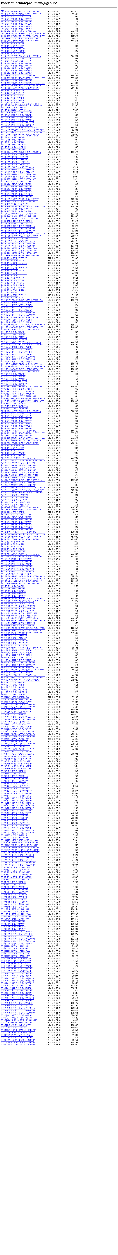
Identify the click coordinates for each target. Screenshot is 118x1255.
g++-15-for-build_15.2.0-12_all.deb (16, 69)
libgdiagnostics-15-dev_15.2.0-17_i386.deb (19, 1013)
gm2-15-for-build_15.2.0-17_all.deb (16, 618)
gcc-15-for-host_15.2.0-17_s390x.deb (16, 234)
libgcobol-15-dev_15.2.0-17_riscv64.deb (17, 997)
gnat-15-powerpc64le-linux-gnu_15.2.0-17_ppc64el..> (23, 692)
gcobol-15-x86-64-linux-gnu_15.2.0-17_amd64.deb (21, 480)
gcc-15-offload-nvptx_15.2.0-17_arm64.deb (18, 258)
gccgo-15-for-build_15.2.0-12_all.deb (16, 361)
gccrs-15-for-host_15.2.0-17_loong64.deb (18, 426)
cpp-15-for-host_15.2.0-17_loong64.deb (17, 28)
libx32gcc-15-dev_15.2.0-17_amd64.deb (16, 1217)
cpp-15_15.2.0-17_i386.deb (12, 54)
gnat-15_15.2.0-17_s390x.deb (13, 715)
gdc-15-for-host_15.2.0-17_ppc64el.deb (17, 509)
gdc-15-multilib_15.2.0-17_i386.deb (16, 523)
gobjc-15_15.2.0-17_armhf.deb (13, 821)
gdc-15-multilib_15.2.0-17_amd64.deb (16, 521)
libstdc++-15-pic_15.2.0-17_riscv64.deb (17, 1197)
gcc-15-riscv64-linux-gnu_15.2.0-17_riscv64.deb (21, 281)
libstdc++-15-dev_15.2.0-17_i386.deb (16, 1171)
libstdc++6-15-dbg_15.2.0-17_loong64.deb (18, 1209)
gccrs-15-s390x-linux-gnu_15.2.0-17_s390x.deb (20, 442)
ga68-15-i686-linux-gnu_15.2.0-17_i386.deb (19, 151)
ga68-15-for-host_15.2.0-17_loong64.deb (17, 143)
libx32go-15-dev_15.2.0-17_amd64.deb (16, 1225)
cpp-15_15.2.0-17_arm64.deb (12, 50)
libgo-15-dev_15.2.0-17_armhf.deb (15, 1092)
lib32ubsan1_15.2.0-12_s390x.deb (14, 886)
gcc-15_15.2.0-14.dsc (9, 317)
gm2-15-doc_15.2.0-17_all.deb (13, 614)
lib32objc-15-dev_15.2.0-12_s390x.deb (16, 870)
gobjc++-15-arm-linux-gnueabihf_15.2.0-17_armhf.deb (23, 719)
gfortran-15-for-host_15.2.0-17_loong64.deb (19, 565)
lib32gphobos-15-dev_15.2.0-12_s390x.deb (18, 860)
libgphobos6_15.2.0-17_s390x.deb (14, 1146)
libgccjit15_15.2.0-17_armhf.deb (14, 979)
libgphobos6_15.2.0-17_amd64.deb (14, 1132)
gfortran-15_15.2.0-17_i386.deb (14, 597)
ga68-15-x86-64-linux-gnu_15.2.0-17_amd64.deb (20, 161)
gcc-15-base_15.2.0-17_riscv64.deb (15, 196)
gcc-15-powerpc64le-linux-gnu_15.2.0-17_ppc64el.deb (23, 279)
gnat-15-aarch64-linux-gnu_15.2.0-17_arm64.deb (20, 664)
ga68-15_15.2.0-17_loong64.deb (13, 172)
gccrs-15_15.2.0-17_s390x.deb (13, 460)
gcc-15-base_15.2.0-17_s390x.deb (14, 198)
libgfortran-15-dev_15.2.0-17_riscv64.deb (18, 1035)
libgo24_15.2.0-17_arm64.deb (13, 1104)
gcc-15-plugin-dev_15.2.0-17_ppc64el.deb (18, 272)
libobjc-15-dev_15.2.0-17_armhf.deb (16, 1153)
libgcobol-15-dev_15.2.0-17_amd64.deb (16, 991)
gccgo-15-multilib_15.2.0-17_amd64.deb (17, 383)
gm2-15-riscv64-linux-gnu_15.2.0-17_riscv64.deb (21, 642)
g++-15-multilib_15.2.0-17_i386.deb (16, 97)
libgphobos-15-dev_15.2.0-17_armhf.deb (17, 1120)
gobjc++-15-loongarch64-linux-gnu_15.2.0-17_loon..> (23, 743)
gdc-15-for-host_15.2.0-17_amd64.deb (16, 499)
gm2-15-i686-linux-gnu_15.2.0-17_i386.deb (18, 636)
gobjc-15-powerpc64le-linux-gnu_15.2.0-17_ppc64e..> (23, 809)
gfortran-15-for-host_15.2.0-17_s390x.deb (18, 571)
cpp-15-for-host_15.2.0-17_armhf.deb (16, 24)
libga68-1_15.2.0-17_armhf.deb (13, 926)
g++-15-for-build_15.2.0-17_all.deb (16, 71)
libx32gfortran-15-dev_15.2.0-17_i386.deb (18, 1223)
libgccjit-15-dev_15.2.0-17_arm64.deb (16, 957)
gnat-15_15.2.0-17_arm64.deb (13, 702)
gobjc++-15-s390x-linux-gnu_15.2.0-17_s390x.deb (21, 755)
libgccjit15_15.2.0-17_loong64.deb (15, 983)
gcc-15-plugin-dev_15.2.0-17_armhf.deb (17, 266)
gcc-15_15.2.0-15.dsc (9, 321)
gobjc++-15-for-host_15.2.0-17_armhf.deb (18, 729)
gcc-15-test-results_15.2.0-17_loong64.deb (19, 297)
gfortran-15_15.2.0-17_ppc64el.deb (15, 601)
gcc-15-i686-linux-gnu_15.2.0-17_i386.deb (18, 240)
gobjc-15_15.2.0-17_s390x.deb (13, 832)
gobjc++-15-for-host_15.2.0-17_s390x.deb (18, 739)
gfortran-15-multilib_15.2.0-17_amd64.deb (18, 579)
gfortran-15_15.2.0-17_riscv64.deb (15, 603)
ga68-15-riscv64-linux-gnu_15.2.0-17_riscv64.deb (21, 157)
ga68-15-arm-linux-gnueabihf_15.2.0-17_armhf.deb (21, 125)
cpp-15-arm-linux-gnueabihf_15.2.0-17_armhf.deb (21, 14)
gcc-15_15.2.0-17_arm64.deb (12, 333)
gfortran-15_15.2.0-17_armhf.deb (14, 595)
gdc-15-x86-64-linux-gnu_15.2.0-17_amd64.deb (20, 531)
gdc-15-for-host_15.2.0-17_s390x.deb (16, 513)
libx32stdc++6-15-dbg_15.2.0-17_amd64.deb (18, 1249)
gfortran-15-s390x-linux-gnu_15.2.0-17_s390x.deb (21, 587)
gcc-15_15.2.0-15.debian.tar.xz (14, 319)
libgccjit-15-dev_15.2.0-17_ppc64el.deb (17, 965)
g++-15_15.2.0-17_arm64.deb (12, 109)
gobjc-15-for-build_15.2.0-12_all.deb (16, 779)
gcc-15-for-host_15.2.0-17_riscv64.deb (17, 232)
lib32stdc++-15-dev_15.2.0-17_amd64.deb (17, 878)
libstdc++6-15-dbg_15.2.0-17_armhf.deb (17, 1205)
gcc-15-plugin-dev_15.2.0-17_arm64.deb (17, 264)
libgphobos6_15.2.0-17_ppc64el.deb (15, 1142)
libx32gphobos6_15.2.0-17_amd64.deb (16, 1237)
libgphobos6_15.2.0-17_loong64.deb (15, 1140)
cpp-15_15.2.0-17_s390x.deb (12, 63)
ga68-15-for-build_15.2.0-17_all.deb (16, 133)
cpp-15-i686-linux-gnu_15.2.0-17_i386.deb (18, 36)
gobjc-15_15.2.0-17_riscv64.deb (14, 830)
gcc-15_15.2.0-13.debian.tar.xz (14, 311)
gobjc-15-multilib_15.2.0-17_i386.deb (16, 807)
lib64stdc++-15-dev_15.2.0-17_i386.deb (17, 902)
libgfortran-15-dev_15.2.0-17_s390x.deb (17, 1037)
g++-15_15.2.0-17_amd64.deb (12, 107)
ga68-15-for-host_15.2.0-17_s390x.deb (16, 149)
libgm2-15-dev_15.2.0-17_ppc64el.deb (16, 1050)
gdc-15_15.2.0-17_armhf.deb (12, 537)
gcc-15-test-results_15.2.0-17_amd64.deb (18, 289)
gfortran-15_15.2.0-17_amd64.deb (14, 591)
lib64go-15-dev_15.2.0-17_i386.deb (15, 892)
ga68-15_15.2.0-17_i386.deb (12, 170)
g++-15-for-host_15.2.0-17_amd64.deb (16, 73)
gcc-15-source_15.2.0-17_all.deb (14, 287)
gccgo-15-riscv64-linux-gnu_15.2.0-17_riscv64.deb (22, 390)
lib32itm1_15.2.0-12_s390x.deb (13, 868)
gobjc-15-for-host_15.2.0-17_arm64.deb (17, 785)
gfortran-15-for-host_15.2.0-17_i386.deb (18, 563)
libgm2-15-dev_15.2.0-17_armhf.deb (15, 1044)
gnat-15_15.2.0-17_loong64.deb (13, 708)
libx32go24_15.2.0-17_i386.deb (13, 1231)
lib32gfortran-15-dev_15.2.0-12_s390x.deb (18, 844)
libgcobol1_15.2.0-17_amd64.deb (14, 999)
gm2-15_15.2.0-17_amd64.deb (12, 648)
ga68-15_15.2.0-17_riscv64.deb (13, 176)
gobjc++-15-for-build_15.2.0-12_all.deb (17, 721)
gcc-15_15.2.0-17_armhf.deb (12, 335)
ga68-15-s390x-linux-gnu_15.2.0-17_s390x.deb (20, 159)
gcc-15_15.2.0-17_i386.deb (12, 337)
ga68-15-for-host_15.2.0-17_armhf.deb (16, 139)
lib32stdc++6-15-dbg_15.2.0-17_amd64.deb (18, 882)
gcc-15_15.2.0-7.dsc (9, 349)
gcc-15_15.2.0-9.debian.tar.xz (13, 351)
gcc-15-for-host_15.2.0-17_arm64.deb (16, 222)
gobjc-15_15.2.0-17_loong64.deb (14, 826)
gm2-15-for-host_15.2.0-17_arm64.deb (16, 622)
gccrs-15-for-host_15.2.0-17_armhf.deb (17, 422)
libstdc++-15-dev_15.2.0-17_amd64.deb (16, 1165)
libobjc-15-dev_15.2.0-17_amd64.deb (16, 1148)
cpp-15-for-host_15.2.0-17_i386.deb (16, 26)
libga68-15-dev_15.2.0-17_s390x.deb (16, 920)
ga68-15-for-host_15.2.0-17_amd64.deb (16, 135)
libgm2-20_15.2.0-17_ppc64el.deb (14, 1066)
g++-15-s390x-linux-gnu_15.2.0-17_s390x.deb (19, 103)
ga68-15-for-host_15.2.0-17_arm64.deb (16, 137)
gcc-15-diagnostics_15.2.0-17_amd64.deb (17, 200)
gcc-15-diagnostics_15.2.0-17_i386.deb (17, 206)
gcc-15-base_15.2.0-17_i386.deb (14, 190)
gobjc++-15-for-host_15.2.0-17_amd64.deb (18, 725)
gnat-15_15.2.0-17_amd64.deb (13, 700)
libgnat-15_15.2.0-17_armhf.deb (14, 1076)
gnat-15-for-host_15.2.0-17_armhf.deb (16, 676)
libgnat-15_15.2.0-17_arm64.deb (14, 1074)
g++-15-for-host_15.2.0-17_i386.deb (16, 79)
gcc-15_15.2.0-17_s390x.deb (12, 345)
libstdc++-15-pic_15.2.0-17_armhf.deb (16, 1189)
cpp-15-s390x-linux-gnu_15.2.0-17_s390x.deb (19, 44)
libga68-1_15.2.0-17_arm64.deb (13, 924)
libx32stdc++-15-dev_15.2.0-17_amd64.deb (18, 1245)
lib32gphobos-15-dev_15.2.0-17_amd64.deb (18, 862)
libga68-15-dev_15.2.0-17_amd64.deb (16, 906)
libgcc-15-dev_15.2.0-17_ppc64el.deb (16, 949)
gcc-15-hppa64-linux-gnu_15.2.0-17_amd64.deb (20, 236)
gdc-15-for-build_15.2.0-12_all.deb (16, 495)
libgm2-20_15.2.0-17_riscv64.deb (14, 1068)
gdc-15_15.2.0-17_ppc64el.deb (13, 543)
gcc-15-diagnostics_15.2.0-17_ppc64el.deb (18, 210)
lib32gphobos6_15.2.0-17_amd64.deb (15, 866)
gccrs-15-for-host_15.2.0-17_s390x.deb (17, 432)
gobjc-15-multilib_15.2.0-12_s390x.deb (17, 803)
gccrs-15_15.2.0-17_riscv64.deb (14, 458)
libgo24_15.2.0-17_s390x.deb (13, 1114)
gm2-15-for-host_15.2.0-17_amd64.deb (16, 620)
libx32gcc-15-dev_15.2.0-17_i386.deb (16, 1219)
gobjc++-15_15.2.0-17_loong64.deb (15, 767)
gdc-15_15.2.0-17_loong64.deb (13, 541)
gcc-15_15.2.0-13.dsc (9, 313)
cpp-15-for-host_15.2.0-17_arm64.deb (16, 22)
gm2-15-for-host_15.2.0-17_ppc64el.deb (17, 630)
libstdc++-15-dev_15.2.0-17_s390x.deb (16, 1179)
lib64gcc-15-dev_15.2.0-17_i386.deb (16, 888)
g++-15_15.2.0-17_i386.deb (12, 113)
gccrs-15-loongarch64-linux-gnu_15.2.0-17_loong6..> (23, 436)
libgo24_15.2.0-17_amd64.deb (13, 1102)
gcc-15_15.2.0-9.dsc (9, 353)
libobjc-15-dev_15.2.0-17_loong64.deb (16, 1157)
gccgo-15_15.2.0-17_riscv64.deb (14, 406)
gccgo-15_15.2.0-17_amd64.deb (13, 396)
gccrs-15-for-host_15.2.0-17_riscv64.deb (18, 430)
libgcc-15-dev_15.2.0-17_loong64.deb (16, 947)
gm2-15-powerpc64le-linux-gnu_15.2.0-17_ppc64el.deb (23, 640)
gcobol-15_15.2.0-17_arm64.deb (13, 484)
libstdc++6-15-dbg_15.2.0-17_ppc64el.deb (18, 1211)
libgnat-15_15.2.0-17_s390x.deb (14, 1086)
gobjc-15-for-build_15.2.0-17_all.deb (16, 781)
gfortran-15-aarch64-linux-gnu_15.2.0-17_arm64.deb (22, 549)
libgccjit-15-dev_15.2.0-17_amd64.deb (16, 955)
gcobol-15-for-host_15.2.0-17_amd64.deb (17, 468)
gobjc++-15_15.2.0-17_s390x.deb (14, 773)
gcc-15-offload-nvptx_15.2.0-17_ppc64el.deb (19, 260)
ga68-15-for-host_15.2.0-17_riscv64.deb (17, 147)
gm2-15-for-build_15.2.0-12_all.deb (16, 616)
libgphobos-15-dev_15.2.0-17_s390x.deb (17, 1130)
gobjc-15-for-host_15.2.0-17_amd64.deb (17, 783)
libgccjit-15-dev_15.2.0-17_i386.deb (16, 961)
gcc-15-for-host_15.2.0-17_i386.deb (16, 226)
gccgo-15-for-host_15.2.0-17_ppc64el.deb (18, 373)
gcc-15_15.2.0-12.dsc (9, 309)
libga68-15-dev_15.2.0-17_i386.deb (15, 912)
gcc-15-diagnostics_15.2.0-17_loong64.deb (18, 208)
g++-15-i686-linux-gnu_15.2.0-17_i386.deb (18, 89)
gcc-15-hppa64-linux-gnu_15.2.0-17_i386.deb (19, 238)
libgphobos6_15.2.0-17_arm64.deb (14, 1134)
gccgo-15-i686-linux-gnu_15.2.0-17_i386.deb (19, 379)
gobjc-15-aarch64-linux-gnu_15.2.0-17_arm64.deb (21, 775)
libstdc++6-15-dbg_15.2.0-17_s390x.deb (17, 1215)
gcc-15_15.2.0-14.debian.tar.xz (14, 315)
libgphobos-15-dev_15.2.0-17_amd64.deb (17, 1116)
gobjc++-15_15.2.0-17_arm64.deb (14, 761)
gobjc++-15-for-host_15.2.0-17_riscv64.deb (19, 737)
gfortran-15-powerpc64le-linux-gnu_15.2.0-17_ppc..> (23, 583)
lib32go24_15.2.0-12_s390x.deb (13, 854)
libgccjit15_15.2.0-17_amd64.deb (14, 975)
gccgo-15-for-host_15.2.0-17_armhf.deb (17, 369)
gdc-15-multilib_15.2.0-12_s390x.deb (16, 519)
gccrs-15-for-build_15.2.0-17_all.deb (16, 416)
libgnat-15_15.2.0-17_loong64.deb (15, 1080)
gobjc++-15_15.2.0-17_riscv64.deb (15, 771)
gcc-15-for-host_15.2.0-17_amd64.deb (16, 220)
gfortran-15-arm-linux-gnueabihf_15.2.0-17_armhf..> (23, 551)
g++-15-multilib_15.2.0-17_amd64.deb (16, 95)
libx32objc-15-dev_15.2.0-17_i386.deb (16, 1243)
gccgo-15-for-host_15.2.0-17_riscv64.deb (18, 375)
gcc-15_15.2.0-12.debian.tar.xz (14, 307)
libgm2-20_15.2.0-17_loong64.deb (14, 1064)
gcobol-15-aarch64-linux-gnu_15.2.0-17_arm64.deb (21, 462)
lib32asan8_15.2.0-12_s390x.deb (14, 834)
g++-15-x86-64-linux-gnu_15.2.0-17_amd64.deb (20, 105)
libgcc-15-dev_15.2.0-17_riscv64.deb (16, 951)
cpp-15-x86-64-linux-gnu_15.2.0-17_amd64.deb (20, 46)
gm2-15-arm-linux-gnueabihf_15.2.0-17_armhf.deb (21, 610)
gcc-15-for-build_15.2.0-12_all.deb (16, 216)
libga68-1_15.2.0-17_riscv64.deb (14, 935)
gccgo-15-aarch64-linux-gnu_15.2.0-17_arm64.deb (21, 357)
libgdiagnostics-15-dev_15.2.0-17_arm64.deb (19, 1009)
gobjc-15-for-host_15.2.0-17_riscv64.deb (18, 795)
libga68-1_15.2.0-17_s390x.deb (13, 937)
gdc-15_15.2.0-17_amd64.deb (12, 533)
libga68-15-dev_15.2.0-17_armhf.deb (16, 910)
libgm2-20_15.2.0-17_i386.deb (13, 1062)
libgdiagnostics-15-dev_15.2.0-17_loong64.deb (20, 1015)
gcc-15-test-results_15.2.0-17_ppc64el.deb (19, 299)
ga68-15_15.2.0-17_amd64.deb (13, 163)
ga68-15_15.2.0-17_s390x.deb (13, 178)
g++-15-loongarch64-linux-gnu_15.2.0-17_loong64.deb (23, 91)
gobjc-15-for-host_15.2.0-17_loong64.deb (18, 791)
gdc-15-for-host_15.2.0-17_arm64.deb (16, 501)
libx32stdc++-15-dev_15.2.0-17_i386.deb (17, 1247)
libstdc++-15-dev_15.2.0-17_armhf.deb (16, 1169)
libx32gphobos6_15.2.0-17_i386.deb (15, 1239)
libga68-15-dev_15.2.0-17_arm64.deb (16, 908)
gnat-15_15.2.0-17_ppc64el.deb (13, 710)
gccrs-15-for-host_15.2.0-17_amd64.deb (17, 418)
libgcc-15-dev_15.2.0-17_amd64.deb (15, 939)
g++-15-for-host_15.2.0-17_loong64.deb (17, 81)
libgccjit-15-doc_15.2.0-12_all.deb (16, 971)
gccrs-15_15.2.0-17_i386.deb (13, 452)
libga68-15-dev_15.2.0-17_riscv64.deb (16, 918)
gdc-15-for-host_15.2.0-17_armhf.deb (16, 503)
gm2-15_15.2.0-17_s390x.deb (12, 662)
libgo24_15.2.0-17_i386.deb (12, 1108)
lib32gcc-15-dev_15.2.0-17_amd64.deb (16, 840)
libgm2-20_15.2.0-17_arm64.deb (13, 1058)
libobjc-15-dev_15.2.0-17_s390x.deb (16, 1163)
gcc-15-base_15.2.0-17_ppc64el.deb (15, 194)
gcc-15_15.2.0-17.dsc (9, 329)
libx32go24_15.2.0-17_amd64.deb (14, 1229)
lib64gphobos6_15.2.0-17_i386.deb (15, 898)
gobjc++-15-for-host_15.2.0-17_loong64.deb (19, 733)
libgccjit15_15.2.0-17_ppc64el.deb (15, 985)
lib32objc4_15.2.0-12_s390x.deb (14, 874)
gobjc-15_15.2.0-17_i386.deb (13, 824)
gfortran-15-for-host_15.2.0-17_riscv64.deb (19, 569)
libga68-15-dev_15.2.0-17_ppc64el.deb (16, 916)
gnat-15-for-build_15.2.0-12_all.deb (16, 668)
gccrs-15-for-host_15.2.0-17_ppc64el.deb (18, 428)
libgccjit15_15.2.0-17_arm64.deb (14, 977)
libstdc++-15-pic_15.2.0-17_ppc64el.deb (17, 1195)
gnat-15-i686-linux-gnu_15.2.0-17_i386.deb (19, 688)
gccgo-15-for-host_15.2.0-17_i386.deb (16, 371)
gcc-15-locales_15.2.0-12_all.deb (15, 242)
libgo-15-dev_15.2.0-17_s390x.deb (15, 1100)
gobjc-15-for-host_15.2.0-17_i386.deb (16, 789)
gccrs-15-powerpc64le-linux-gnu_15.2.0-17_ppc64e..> (23, 438)
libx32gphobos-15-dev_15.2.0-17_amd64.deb (18, 1233)
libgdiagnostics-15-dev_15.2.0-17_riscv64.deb (20, 1019)
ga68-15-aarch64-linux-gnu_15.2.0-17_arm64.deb (20, 123)
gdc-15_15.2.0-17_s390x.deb (12, 547)
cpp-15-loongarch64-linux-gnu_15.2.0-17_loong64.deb (23, 38)
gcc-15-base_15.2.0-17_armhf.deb (14, 188)
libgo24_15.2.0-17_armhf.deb (13, 1106)
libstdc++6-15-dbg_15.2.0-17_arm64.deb (17, 1203)
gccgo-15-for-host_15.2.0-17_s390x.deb (17, 377)
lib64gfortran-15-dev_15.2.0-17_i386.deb (18, 890)
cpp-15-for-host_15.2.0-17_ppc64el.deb (17, 30)
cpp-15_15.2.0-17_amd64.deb (12, 48)
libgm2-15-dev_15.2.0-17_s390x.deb (15, 1054)
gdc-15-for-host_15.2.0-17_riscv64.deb (17, 511)
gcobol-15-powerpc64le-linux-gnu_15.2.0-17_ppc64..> (23, 476)
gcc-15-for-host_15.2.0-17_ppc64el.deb (17, 230)
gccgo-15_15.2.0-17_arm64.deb (13, 398)
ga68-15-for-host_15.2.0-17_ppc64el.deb (17, 145)
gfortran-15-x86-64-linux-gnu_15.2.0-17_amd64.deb (22, 589)
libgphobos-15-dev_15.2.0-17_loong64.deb (18, 1124)
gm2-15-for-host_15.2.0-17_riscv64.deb (17, 632)
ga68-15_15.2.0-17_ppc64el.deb (13, 174)
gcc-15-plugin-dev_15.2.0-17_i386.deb (16, 268)
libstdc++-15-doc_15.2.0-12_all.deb (16, 1181)
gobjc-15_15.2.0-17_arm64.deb (13, 819)
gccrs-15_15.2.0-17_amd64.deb (13, 446)
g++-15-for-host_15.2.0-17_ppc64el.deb (17, 83)
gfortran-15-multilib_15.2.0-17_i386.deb (18, 581)
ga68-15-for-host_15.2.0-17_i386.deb (16, 141)
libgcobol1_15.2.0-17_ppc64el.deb (15, 1003)
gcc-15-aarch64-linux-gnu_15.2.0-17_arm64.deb (20, 180)
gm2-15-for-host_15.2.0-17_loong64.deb (17, 628)
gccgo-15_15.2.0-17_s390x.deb (13, 408)
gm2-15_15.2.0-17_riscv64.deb (13, 660)
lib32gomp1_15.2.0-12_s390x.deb (14, 858)
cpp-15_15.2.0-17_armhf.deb (12, 52)
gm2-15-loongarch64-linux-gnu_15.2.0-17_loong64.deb (23, 638)
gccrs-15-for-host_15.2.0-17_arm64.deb (17, 420)
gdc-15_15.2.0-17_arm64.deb (12, 535)
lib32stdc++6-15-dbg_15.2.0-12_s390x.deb (18, 880)
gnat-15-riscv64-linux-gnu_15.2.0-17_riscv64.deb (21, 694)
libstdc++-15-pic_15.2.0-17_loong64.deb (17, 1193)
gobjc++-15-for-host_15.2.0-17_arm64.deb (18, 727)
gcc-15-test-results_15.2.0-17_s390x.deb (18, 303)
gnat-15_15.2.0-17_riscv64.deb (13, 712)
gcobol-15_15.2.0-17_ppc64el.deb (14, 486)
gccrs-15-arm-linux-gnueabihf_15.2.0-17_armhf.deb (22, 412)
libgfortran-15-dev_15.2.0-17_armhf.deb (17, 1027)
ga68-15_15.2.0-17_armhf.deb (13, 168)
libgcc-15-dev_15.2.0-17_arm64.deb (15, 941)
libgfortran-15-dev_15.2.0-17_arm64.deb (17, 1025)
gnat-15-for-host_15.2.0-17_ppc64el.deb (17, 682)
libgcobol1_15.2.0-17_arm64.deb (14, 1001)
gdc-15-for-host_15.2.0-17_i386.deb (16, 505)
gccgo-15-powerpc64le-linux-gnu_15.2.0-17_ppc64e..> (23, 388)
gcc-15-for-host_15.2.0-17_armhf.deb (16, 224)
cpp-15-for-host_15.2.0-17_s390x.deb (16, 34)
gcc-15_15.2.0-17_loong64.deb (13, 339)
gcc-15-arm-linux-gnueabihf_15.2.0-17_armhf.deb (21, 182)
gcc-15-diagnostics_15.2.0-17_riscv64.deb (18, 212)
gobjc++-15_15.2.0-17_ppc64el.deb (15, 769)
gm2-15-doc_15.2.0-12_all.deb (13, 612)
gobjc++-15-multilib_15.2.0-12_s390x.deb (18, 745)
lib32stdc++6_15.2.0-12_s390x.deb (15, 884)
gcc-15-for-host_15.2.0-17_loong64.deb (17, 228)
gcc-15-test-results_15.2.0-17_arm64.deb (18, 291)
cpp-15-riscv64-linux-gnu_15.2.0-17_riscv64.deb (21, 42)
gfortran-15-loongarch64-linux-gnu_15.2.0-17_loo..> (23, 575)
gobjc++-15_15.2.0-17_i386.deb (13, 765)
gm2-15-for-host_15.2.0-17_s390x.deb (16, 634)
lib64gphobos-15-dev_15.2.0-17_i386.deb (17, 896)
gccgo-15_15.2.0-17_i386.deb (13, 402)
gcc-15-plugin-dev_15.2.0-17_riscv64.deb (18, 274)
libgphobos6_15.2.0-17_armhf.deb (14, 1136)
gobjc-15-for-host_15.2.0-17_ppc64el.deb (18, 793)
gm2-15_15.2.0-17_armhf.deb (12, 652)
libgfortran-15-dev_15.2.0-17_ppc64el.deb (18, 1033)
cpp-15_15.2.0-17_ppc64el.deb (13, 59)
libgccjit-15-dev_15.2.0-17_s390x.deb (16, 969)
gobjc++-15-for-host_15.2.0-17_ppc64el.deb (19, 735)
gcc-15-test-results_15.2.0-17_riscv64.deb (19, 301)
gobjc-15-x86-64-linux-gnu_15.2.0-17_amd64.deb (20, 815)
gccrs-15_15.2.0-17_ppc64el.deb (14, 456)
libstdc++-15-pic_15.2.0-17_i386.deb (16, 1191)
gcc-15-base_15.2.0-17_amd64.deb (14, 184)
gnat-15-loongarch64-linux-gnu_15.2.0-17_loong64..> (23, 690)
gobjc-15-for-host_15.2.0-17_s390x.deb (17, 797)
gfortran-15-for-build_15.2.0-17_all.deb (18, 555)
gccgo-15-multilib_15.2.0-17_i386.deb (16, 386)
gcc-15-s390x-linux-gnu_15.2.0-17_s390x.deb (19, 283)
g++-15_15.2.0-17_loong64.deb (13, 115)
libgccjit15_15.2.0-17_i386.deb (14, 981)
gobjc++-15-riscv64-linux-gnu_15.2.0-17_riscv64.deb (23, 753)
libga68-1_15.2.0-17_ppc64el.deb (14, 932)
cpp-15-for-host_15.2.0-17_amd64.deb (16, 20)
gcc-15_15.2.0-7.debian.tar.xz (13, 347)
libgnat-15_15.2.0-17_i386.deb (13, 1078)
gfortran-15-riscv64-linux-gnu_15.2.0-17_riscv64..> (23, 585)
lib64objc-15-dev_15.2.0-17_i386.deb (16, 900)
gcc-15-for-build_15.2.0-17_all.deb (16, 218)
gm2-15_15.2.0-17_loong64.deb (13, 656)
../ (2, 10)
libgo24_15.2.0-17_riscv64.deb (13, 1112)
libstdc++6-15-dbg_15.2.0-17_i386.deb (16, 1207)
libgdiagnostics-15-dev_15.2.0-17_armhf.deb (19, 1011)
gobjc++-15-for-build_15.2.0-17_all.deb (17, 723)
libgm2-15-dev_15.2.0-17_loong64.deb (16, 1048)
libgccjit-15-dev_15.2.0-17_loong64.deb (17, 963)
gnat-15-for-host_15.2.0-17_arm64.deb (16, 674)
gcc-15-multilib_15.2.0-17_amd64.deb (16, 250)
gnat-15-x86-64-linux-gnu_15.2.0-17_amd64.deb (20, 698)
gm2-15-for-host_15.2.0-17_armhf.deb (16, 624)
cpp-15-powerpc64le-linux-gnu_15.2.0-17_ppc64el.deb (23, 40)
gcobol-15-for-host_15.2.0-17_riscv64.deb (18, 474)
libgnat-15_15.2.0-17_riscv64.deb (15, 1084)
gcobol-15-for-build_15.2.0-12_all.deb (17, 464)
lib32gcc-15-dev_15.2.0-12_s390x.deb (16, 838)
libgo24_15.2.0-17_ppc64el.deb (13, 1110)
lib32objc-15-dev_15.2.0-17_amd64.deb (16, 872)
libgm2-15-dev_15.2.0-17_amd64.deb (15, 1039)
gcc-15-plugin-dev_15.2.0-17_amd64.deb (17, 262)
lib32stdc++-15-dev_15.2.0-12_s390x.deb (17, 876)
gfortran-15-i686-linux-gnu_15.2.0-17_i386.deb (20, 573)
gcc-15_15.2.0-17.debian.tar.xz (14, 327)
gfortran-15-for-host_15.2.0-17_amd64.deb (18, 557)
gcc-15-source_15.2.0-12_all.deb (14, 285)
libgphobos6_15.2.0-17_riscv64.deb (15, 1144)
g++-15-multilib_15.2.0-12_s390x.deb (16, 93)
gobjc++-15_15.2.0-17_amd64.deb (14, 759)
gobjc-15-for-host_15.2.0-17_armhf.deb (17, 787)
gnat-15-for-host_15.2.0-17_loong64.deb (17, 680)
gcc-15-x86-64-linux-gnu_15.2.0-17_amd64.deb (20, 305)
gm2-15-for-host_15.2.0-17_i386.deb (16, 626)
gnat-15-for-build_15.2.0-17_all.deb (16, 670)
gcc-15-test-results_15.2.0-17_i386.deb (17, 295)
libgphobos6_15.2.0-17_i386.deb (14, 1138)
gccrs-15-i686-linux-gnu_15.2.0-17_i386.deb (19, 434)
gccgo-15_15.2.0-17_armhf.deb (13, 400)
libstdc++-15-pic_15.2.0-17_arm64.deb (16, 1187)
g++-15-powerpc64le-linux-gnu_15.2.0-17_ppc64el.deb (23, 99)
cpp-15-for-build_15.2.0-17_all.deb (16, 18)
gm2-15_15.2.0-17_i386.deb (12, 654)
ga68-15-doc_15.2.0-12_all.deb (13, 127)
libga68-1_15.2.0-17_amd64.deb (13, 922)
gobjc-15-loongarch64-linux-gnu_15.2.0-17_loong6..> (23, 801)
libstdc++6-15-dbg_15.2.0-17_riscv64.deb (18, 1213)
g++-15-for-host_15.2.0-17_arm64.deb (16, 75)
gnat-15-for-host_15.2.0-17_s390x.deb (16, 686)
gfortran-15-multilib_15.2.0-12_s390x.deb (18, 577)
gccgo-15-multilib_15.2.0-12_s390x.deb (17, 381)
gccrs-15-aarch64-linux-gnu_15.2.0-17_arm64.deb (21, 410)
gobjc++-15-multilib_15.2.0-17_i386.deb (17, 749)
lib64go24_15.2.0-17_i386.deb (13, 894)
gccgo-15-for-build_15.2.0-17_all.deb (16, 363)
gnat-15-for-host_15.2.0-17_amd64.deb (16, 672)
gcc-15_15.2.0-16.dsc (9, 325)
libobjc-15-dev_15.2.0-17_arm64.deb (16, 1150)
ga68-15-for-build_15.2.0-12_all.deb (16, 131)
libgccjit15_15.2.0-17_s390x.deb (14, 989)
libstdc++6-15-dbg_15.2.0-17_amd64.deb (17, 1201)
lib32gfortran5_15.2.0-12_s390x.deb (16, 848)
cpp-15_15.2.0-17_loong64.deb (13, 57)
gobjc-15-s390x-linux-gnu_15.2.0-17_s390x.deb (20, 813)
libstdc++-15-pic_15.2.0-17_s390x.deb (16, 1199)
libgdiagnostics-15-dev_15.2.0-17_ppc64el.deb (20, 1017)
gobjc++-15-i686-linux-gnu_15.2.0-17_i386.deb (20, 741)
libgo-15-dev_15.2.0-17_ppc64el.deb (16, 1096)
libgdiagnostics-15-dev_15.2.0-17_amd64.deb (19, 1007)
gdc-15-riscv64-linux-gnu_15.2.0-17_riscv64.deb (21, 527)
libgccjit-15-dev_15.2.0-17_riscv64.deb (17, 967)
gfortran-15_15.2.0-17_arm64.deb (14, 593)
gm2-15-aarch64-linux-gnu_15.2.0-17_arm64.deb (20, 608)
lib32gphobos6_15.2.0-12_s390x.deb (15, 864)
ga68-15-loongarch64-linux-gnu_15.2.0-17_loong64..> (23, 153)
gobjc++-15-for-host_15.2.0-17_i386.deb (17, 731)
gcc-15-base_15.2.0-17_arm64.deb (14, 186)
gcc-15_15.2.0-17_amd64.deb (12, 331)
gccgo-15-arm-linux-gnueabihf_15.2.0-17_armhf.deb (22, 359)
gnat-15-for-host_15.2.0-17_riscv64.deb (17, 684)
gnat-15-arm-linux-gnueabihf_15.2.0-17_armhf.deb (21, 666)
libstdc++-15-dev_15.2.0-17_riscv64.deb (17, 1177)
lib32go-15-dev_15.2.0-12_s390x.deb (16, 850)
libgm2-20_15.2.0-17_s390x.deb (13, 1070)
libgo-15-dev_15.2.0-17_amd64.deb (15, 1088)
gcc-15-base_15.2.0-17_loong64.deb (15, 192)
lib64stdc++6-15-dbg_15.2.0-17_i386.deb (17, 904)
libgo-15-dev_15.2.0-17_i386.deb (14, 1094)
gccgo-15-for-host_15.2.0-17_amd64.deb (17, 365)
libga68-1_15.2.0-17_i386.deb (13, 928)
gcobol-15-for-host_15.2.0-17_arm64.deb (17, 470)
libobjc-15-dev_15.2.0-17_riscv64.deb (16, 1161)
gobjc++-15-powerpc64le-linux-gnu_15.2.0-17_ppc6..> (23, 751)
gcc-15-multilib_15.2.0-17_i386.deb (16, 252)
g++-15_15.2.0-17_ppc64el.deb (13, 117)
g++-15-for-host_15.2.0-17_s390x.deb (16, 87)
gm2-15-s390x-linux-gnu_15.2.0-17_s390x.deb (19, 644)
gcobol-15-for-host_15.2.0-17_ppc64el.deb (18, 472)
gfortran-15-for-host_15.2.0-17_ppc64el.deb (19, 567)
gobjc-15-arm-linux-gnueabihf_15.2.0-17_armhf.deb (22, 777)
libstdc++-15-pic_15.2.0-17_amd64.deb (16, 1185)
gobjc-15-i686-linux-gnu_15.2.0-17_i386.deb (19, 799)
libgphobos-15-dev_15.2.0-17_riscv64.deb (18, 1128)
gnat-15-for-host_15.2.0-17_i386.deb (16, 678)
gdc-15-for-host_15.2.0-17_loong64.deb (17, 507)
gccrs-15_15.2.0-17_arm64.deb (13, 448)
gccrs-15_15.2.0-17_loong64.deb (14, 454)
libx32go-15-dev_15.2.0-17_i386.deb (16, 1227)
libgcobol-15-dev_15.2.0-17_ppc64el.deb (17, 995)
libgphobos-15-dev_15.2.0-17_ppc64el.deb (18, 1126)
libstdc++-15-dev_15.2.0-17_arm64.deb (16, 1167)
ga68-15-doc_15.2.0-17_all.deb (13, 129)
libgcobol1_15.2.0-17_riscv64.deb (15, 1005)
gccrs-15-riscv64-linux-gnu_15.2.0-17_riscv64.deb (22, 440)
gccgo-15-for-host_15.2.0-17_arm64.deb (17, 367)
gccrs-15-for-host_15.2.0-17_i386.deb (16, 424)
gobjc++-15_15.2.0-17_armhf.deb (14, 763)
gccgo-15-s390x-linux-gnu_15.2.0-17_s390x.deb (20, 392)
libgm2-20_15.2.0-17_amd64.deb (13, 1056)
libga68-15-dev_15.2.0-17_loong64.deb (16, 914)
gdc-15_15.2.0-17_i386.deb (12, 539)
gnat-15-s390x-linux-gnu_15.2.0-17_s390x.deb (20, 696)
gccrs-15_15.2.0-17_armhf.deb (13, 450)
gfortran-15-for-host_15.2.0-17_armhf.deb (18, 561)
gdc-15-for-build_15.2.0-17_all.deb (16, 497)
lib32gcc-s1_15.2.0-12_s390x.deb (14, 842)
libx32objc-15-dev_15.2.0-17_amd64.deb (17, 1241)
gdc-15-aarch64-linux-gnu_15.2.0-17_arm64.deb (20, 490)
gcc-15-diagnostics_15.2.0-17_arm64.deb (17, 202)
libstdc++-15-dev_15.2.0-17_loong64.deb (17, 1173)
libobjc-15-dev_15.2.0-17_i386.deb (15, 1155)
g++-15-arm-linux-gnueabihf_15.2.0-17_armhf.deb (21, 67)
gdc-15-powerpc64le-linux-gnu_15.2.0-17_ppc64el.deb (23, 525)
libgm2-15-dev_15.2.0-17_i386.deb (15, 1046)
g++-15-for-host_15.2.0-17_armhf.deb (16, 77)
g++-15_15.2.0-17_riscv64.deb (13, 119)
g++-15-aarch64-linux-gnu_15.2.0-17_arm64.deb (20, 65)
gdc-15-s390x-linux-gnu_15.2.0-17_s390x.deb (19, 529)
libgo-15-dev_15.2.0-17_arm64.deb (15, 1090)
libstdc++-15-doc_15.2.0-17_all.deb (16, 1183)
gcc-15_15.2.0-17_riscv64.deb (13, 343)
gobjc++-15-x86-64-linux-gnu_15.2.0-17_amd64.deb (21, 757)
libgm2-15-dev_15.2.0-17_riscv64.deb (16, 1052)
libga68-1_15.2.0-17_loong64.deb (14, 930)
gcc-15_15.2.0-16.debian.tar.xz (14, 323)
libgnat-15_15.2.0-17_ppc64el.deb (15, 1082)
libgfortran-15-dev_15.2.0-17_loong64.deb (18, 1031)
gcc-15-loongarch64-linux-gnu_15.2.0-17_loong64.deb (23, 246)
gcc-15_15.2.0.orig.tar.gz (12, 355)
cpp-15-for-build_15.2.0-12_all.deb (16, 16)
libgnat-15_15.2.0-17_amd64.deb (14, 1072)
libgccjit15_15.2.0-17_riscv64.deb (15, 987)
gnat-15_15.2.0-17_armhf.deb (13, 704)
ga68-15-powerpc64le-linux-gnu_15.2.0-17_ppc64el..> (23, 155)
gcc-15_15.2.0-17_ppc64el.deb (13, 341)
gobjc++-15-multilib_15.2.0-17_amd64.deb (18, 747)
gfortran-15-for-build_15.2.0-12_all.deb (18, 553)
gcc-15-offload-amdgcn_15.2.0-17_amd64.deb (19, 254)
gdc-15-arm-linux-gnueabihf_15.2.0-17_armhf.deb (21, 492)
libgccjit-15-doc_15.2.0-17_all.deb (16, 973)
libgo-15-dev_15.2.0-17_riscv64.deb (16, 1098)
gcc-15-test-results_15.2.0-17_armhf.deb (18, 293)
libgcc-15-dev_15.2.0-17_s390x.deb (15, 953)
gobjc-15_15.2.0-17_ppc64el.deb (14, 828)
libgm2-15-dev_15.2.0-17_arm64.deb (15, 1041)
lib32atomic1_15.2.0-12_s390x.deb (15, 836)
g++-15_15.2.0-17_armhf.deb (12, 111)
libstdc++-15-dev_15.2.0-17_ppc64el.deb (17, 1175)
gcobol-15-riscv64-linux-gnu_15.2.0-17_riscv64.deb (22, 478)
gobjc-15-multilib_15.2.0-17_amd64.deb (17, 805)
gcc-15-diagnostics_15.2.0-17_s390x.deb (17, 214)
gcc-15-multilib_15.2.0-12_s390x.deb (16, 248)
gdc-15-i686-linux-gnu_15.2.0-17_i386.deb (18, 515)
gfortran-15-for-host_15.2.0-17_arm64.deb (18, 559)
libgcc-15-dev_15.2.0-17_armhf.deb (15, 943)
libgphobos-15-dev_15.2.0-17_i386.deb (16, 1122)
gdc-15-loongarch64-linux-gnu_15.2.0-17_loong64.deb (23, 517)
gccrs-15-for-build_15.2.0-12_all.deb (16, 414)
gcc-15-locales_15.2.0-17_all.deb (15, 244)
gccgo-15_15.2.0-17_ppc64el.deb (14, 404)
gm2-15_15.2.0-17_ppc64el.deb (13, 658)
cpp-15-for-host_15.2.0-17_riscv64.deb (17, 32)
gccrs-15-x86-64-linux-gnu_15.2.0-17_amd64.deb (20, 444)
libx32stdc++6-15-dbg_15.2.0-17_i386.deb (18, 1251)
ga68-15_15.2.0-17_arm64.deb (13, 166)
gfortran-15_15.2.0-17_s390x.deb (14, 606)
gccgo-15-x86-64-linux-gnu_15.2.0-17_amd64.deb (20, 394)
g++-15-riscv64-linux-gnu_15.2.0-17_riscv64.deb (21, 101)
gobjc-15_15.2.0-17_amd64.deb (13, 817)
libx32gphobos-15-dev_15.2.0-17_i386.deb (18, 1235)
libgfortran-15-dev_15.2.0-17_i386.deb (17, 1029)
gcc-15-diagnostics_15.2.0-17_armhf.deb (17, 204)
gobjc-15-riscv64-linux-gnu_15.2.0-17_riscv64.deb (22, 811)
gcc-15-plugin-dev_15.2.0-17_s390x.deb (17, 277)
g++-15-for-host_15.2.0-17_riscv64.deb (17, 85)
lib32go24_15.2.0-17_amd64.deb (13, 856)
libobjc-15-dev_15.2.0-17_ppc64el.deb (16, 1159)
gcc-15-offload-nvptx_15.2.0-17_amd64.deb (18, 256)
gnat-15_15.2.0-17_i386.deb (12, 706)
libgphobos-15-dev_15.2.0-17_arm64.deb (17, 1118)
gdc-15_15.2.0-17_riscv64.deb (13, 545)
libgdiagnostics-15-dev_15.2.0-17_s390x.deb (19, 1021)
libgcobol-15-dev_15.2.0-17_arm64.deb (16, 993)
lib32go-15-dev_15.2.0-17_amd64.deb (16, 852)
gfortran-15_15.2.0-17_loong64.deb (15, 599)
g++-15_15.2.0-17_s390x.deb (12, 121)
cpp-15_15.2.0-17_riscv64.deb (13, 61)
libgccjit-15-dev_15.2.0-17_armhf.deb (16, 959)
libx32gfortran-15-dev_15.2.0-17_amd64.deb (19, 1221)
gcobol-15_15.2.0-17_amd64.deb (13, 482)
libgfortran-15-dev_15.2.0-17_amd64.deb (17, 1023)
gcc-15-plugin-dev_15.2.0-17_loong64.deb (18, 270)
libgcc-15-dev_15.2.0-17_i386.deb (15, 945)
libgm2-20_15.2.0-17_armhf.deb (13, 1060)
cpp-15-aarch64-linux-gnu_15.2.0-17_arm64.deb (20, 12)
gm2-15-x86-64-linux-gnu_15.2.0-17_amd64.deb (20, 646)
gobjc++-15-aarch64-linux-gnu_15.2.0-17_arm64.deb (22, 717)
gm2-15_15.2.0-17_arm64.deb (12, 650)
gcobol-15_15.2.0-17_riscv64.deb (14, 488)
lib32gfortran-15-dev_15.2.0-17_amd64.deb (18, 846)
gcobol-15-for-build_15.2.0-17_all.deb (17, 466)
